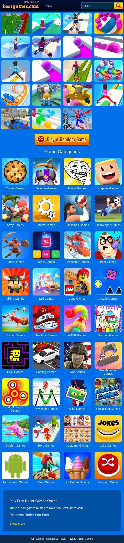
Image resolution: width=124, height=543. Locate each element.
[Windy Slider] (46, 109)
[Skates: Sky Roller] (77, 61)
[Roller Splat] (46, 61)
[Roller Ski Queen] (15, 37)
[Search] (97, 5)
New (49, 6)
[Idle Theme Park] (46, 85)
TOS (63, 538)
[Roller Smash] (108, 14)
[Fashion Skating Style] (108, 61)
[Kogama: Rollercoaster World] (77, 85)
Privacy (72, 538)
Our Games (37, 538)
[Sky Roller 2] (46, 37)
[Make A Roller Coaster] (46, 14)
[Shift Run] (108, 85)
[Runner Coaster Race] (15, 85)
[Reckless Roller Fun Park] (15, 14)
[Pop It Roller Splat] (108, 37)
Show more (17, 523)
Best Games (86, 538)
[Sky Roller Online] (15, 61)
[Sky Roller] (77, 14)
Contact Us (52, 538)
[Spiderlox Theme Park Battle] (77, 109)
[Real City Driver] (15, 109)
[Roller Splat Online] (77, 37)
